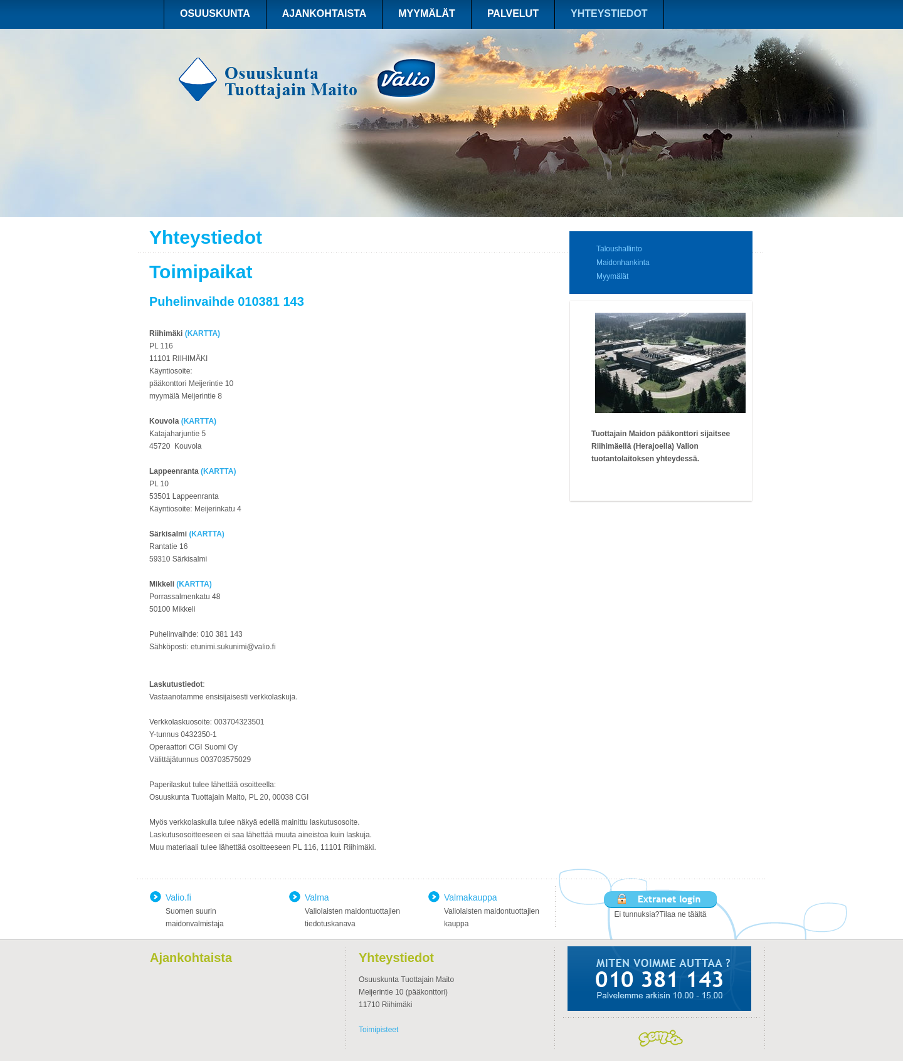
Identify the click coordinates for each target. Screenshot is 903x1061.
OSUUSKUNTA (215, 13)
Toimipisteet (378, 1029)
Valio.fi (178, 897)
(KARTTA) (202, 333)
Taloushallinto (619, 248)
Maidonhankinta (623, 262)
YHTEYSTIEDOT (609, 13)
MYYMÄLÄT (426, 13)
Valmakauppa (470, 897)
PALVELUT (513, 13)
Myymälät (612, 276)
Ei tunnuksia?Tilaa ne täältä (661, 914)
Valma (317, 897)
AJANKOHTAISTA (324, 13)
